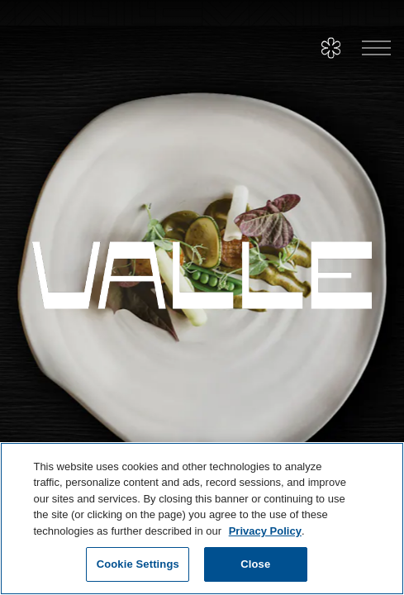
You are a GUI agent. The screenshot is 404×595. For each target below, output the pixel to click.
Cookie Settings (138, 564)
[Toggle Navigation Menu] (376, 48)
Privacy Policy (265, 531)
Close (255, 564)
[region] (202, 518)
